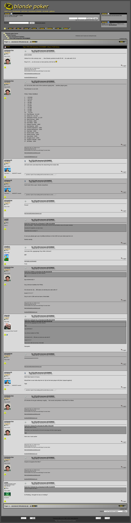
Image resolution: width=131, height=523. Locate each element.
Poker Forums (11, 35)
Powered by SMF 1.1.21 (58, 518)
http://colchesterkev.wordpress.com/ (32, 73)
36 (30, 42)
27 (17, 42)
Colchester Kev (9, 50)
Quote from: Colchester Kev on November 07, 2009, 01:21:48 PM (39, 223)
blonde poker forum (12, 33)
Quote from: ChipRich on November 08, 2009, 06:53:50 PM (38, 271)
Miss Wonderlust (113, 24)
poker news (8, 11)
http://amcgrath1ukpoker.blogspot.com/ (33, 213)
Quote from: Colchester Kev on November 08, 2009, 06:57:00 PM (39, 319)
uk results (45, 11)
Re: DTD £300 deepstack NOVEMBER (42, 50)
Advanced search (40, 23)
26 (16, 42)
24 (12, 42)
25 (14, 42)
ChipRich (7, 246)
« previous (121, 38)
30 (24, 42)
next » (125, 38)
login (17, 15)
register (21, 15)
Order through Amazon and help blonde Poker (112, 15)
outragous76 (8, 160)
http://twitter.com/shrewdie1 (30, 261)
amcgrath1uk (8, 200)
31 (25, 42)
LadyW (6, 219)
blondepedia (16, 11)
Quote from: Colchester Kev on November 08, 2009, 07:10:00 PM (39, 486)
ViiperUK (7, 315)
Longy (6, 482)
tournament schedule (35, 11)
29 (22, 42)
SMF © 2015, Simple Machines (71, 518)
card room (24, 11)
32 (27, 42)
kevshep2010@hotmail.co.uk (30, 77)
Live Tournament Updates (16, 36)
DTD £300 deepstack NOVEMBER (20, 38)
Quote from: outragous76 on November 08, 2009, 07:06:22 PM (38, 425)
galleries (52, 11)
